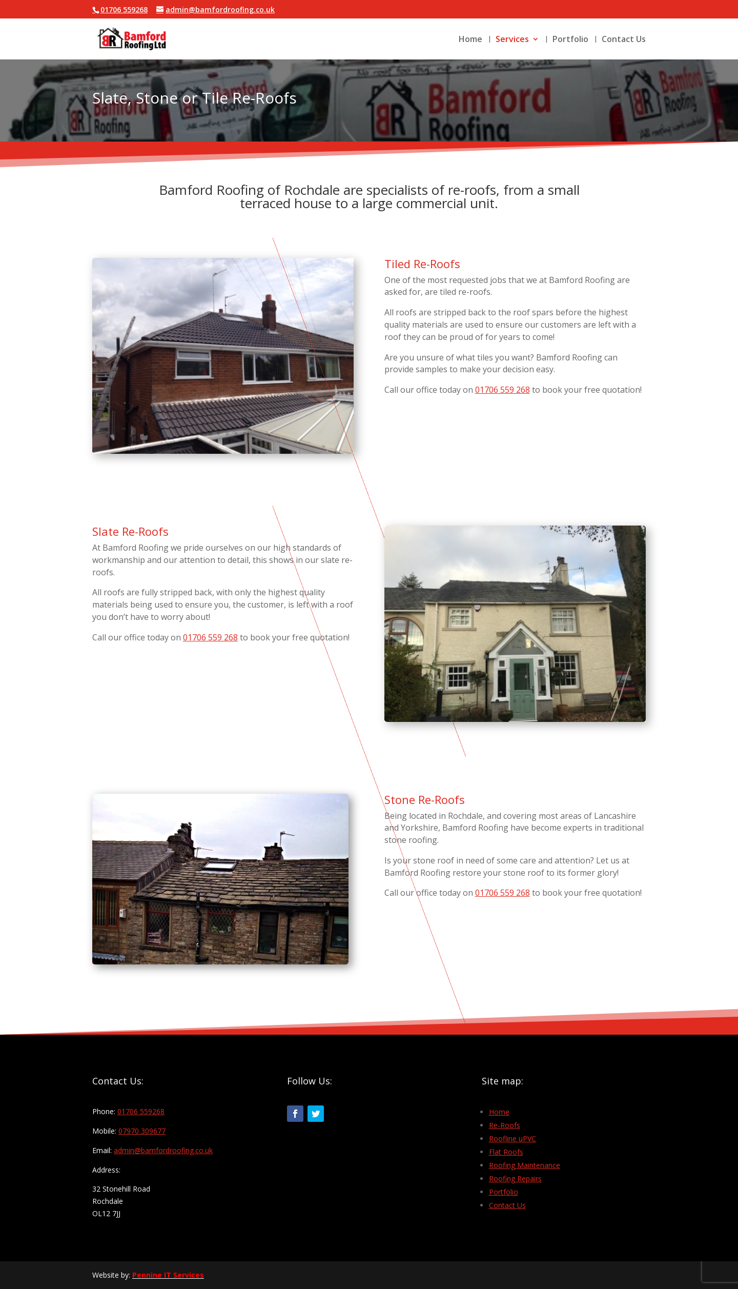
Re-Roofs (504, 1125)
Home (470, 40)
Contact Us (624, 40)
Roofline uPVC (512, 1138)
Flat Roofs (506, 1152)
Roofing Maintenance (524, 1165)
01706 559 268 (502, 389)
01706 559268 (141, 1111)
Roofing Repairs (515, 1178)
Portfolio (570, 40)
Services (512, 40)
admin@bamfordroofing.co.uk (163, 1150)
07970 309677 (142, 1131)
